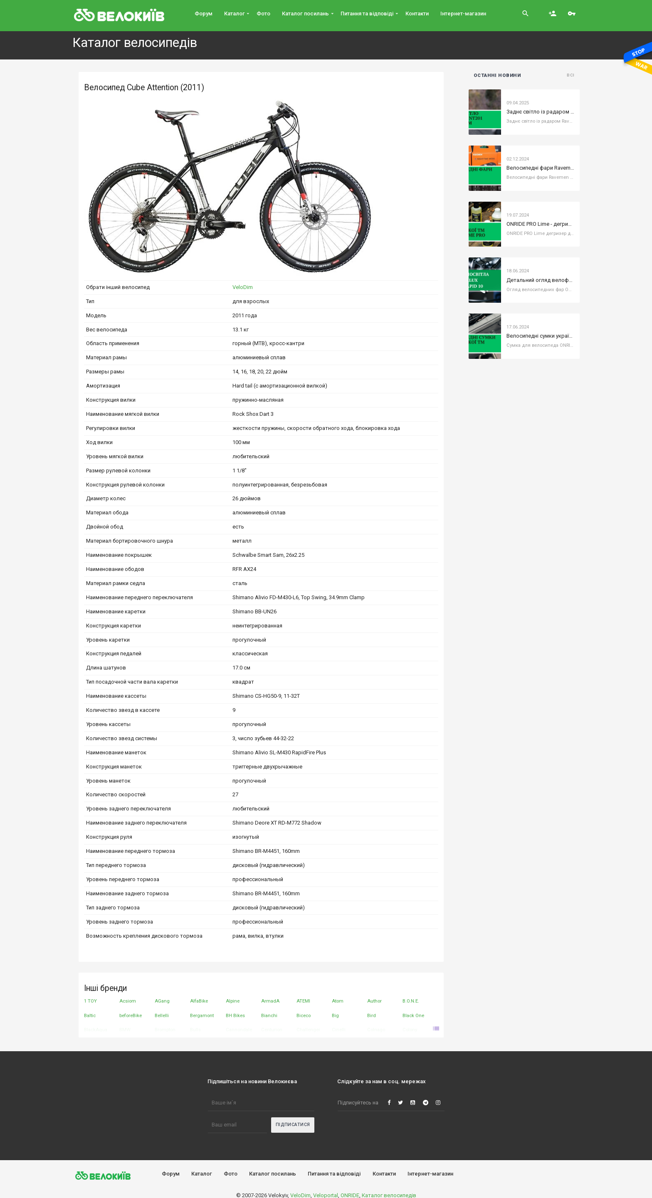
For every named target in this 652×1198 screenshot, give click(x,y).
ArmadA (270, 1001)
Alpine (233, 1001)
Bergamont (202, 1015)
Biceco (303, 1015)
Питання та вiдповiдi (334, 1174)
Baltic (90, 1015)
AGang (162, 1001)
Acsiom (127, 1001)
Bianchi (269, 1015)
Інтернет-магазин (430, 1174)
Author (374, 1001)
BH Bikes (235, 1015)
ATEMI (303, 1001)
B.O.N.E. (411, 1001)
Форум (171, 1174)
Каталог (201, 1174)
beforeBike (130, 1015)
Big (335, 1015)
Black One (413, 1015)
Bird (371, 1015)
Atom (337, 1001)
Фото (230, 1174)
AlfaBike (199, 1001)
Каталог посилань (272, 1174)
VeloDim (242, 287)
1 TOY (90, 1001)
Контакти (384, 1174)
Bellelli (162, 1015)
